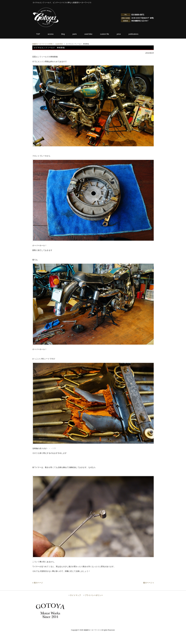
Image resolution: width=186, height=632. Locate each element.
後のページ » (148, 583)
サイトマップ (75, 595)
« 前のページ (37, 583)
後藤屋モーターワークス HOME (42, 44)
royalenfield (59, 44)
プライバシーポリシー (94, 595)
